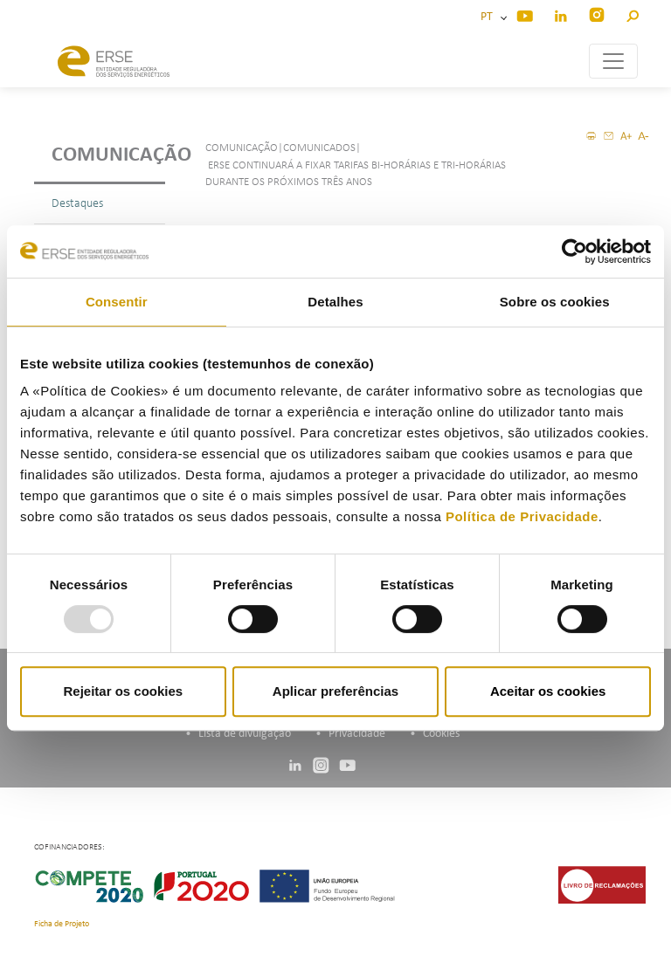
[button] (632, 13)
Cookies (441, 733)
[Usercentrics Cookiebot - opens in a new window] (574, 251)
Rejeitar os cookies (123, 691)
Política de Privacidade (522, 516)
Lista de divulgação (244, 733)
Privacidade (357, 733)
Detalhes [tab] (335, 301)
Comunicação (108, 155)
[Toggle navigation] (613, 61)
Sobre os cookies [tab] (555, 301)
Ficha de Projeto (61, 924)
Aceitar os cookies (548, 691)
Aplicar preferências (335, 691)
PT (489, 17)
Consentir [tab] (117, 301)
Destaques (77, 203)
